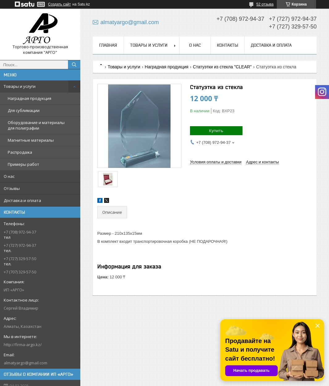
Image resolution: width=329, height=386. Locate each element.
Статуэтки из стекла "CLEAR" (222, 66)
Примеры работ (23, 164)
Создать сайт (59, 4)
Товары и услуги (20, 86)
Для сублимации (24, 110)
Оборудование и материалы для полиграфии (36, 125)
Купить (216, 130)
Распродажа (20, 152)
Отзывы (12, 188)
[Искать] (74, 64)
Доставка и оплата (22, 200)
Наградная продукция (29, 98)
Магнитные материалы (31, 140)
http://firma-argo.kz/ (23, 344)
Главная (108, 45)
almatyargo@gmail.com (25, 363)
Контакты (227, 45)
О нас (9, 176)
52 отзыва (265, 4)
